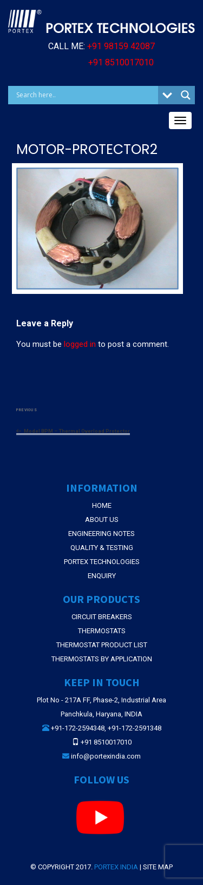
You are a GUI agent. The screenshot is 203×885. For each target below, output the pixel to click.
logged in (80, 344)
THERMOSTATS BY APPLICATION (101, 659)
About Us (102, 519)
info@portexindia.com (106, 756)
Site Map (158, 867)
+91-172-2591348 (134, 728)
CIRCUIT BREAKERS (101, 617)
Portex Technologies (102, 562)
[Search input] (85, 95)
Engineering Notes (101, 533)
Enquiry (102, 576)
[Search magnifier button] (185, 95)
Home (102, 505)
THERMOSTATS (102, 631)
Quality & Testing (101, 548)
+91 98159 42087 (121, 46)
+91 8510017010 (121, 62)
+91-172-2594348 (77, 728)
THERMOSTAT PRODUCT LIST (101, 645)
